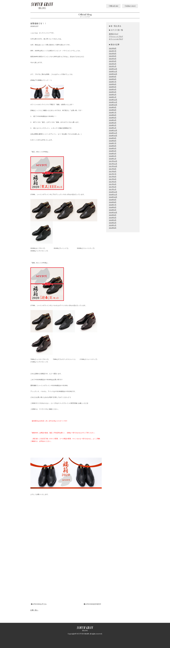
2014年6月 (112, 228)
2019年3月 (112, 123)
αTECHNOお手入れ (39, 604)
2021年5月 (112, 56)
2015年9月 (112, 215)
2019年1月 (112, 128)
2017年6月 (112, 176)
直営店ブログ (113, 34)
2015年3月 (112, 220)
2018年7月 (112, 143)
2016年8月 (112, 202)
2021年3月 (112, 61)
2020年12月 (113, 69)
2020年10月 (113, 74)
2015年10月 (113, 212)
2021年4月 (112, 59)
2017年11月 (113, 164)
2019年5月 (112, 117)
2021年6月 (112, 53)
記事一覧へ (34, 610)
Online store (130, 6)
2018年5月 (112, 148)
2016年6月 (112, 207)
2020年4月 (112, 89)
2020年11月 (113, 71)
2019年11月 (113, 102)
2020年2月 (112, 94)
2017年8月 (112, 171)
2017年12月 (113, 161)
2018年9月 (112, 138)
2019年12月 (113, 100)
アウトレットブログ (116, 36)
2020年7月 (112, 82)
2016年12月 (113, 192)
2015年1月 (112, 225)
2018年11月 (113, 133)
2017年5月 (112, 179)
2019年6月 (112, 115)
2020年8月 (112, 79)
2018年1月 (112, 158)
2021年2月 (112, 64)
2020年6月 (112, 84)
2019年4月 (112, 120)
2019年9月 (112, 107)
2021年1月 (112, 66)
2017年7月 (112, 174)
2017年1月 (112, 189)
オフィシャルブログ (116, 39)
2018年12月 (113, 130)
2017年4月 (112, 182)
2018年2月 (112, 156)
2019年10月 (113, 105)
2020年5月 (112, 87)
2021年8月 (112, 48)
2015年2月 (112, 223)
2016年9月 (112, 200)
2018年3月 (112, 153)
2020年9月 (112, 76)
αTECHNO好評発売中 (92, 604)
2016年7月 (112, 205)
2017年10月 (113, 166)
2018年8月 (112, 141)
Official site (113, 6)
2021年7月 (112, 51)
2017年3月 (112, 184)
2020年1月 (112, 97)
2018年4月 (112, 151)
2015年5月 (112, 217)
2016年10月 (113, 197)
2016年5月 (112, 210)
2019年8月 (112, 110)
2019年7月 (112, 112)
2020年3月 (112, 92)
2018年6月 (112, 146)
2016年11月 (113, 194)
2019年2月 (112, 125)
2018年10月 (113, 135)
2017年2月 (112, 187)
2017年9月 (112, 169)
